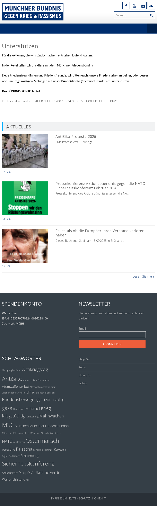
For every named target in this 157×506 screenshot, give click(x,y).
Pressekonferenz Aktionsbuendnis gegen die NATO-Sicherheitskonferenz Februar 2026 (101, 185)
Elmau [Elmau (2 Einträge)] (30, 392)
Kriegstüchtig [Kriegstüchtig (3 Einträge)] (13, 416)
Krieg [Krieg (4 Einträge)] (46, 408)
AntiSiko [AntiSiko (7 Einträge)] (12, 378)
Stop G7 (84, 359)
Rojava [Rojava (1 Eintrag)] (5, 456)
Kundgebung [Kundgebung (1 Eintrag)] (32, 416)
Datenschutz (79, 498)
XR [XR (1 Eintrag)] (27, 479)
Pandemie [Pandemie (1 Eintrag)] (38, 449)
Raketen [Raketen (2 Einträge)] (60, 449)
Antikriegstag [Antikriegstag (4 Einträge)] (35, 369)
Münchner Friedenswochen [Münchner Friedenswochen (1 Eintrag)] (15, 433)
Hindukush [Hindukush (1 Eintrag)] (18, 409)
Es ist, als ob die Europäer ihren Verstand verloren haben (99, 233)
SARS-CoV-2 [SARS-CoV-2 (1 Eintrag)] (14, 456)
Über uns (85, 375)
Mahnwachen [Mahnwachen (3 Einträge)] (51, 416)
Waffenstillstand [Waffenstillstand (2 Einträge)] (13, 479)
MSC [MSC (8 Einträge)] (8, 425)
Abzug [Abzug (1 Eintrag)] (5, 370)
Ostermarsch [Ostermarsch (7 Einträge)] (42, 440)
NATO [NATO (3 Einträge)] (7, 441)
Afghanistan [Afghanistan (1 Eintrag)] (15, 370)
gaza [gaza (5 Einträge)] (7, 408)
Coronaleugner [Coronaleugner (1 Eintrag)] (9, 392)
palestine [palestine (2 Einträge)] (8, 449)
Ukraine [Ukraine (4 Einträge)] (41, 472)
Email (82, 329)
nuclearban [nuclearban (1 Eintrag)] (19, 442)
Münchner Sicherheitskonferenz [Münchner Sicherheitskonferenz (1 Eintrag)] (45, 433)
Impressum (59, 498)
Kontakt (99, 498)
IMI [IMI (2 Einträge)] (27, 408)
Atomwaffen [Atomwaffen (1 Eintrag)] (44, 380)
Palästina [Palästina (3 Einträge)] (24, 449)
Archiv (82, 367)
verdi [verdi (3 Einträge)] (54, 472)
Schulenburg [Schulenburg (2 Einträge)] (29, 455)
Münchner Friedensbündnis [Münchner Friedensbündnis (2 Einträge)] (49, 426)
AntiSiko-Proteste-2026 (75, 136)
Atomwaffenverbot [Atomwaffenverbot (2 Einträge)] (15, 386)
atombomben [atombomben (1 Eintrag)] (30, 380)
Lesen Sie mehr (144, 276)
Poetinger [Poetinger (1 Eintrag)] (48, 449)
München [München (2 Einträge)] (22, 426)
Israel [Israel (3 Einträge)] (35, 408)
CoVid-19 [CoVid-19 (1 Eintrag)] (21, 392)
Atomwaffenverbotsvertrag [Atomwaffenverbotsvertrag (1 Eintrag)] (42, 387)
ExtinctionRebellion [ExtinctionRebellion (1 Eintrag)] (45, 392)
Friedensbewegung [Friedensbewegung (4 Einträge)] (21, 399)
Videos (83, 383)
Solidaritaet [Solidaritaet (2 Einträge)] (10, 473)
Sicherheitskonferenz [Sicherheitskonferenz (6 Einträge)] (28, 463)
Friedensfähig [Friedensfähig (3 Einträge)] (52, 399)
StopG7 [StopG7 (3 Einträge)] (26, 472)
